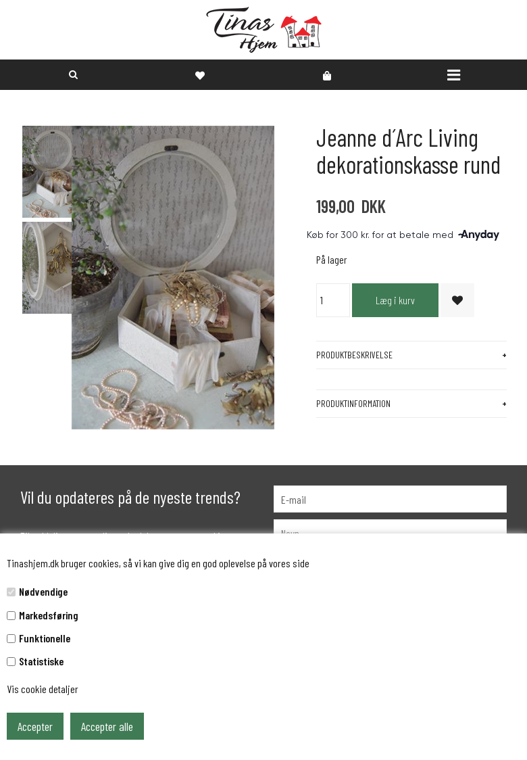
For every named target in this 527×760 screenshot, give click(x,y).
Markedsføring (48, 615)
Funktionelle (44, 638)
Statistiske (41, 661)
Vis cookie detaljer (42, 688)
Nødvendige (43, 591)
